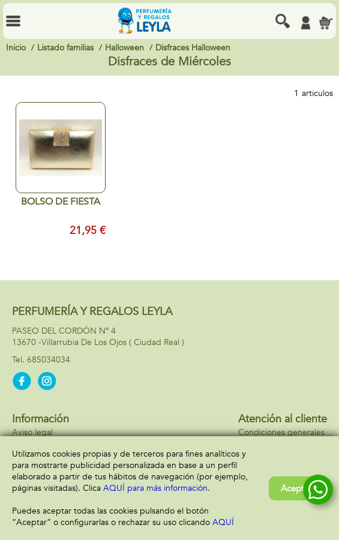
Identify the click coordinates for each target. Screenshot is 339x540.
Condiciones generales (281, 432)
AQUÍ (223, 522)
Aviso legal (32, 432)
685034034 (48, 359)
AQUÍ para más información (155, 488)
